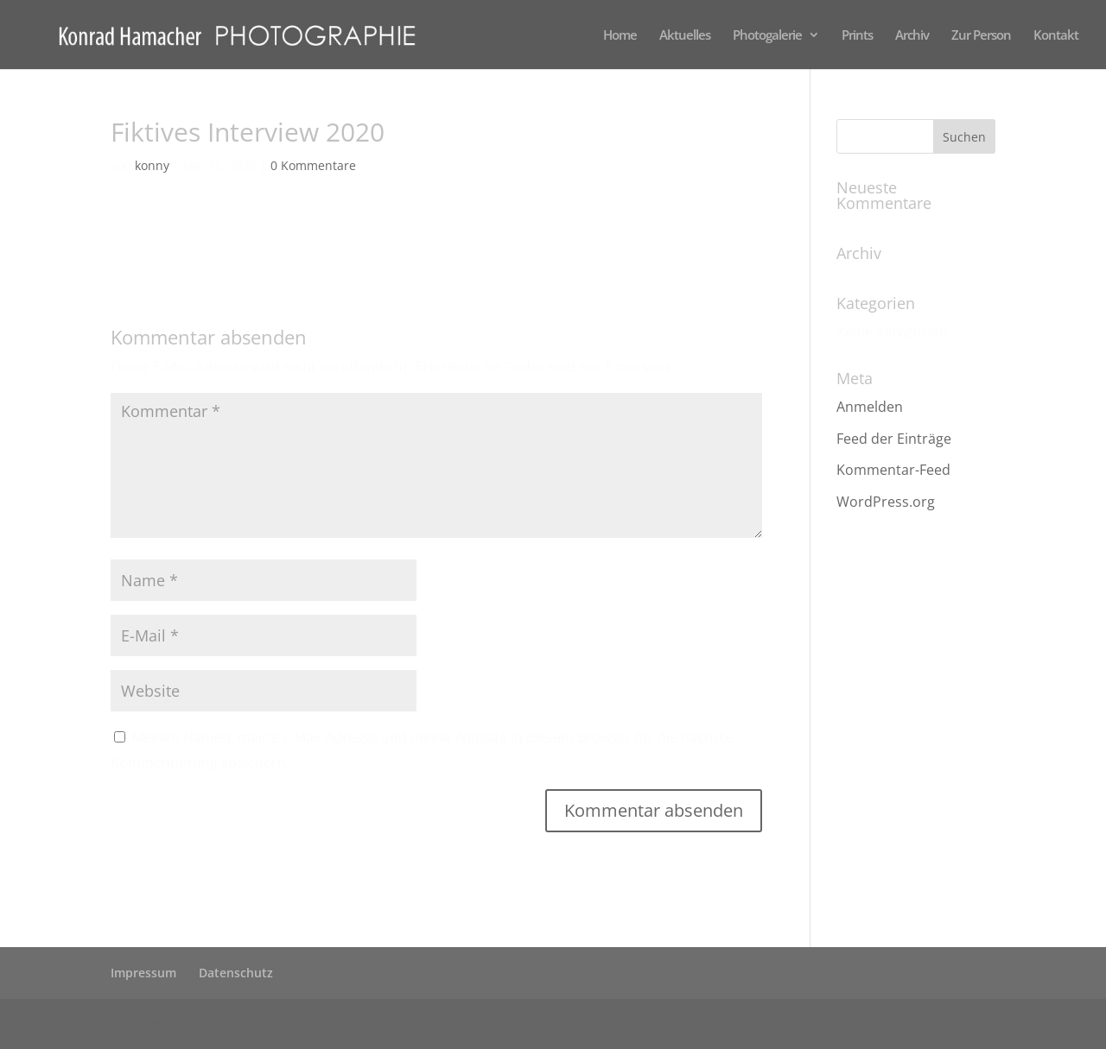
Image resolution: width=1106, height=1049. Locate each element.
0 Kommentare (313, 165)
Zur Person (981, 35)
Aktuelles (684, 35)
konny (152, 165)
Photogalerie (767, 35)
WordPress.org (885, 501)
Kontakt (1055, 35)
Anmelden (869, 406)
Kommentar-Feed (893, 469)
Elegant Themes (248, 1023)
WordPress (434, 1023)
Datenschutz (236, 972)
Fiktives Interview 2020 (183, 234)
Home (620, 35)
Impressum (143, 972)
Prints (857, 35)
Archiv (912, 35)
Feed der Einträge (893, 438)
